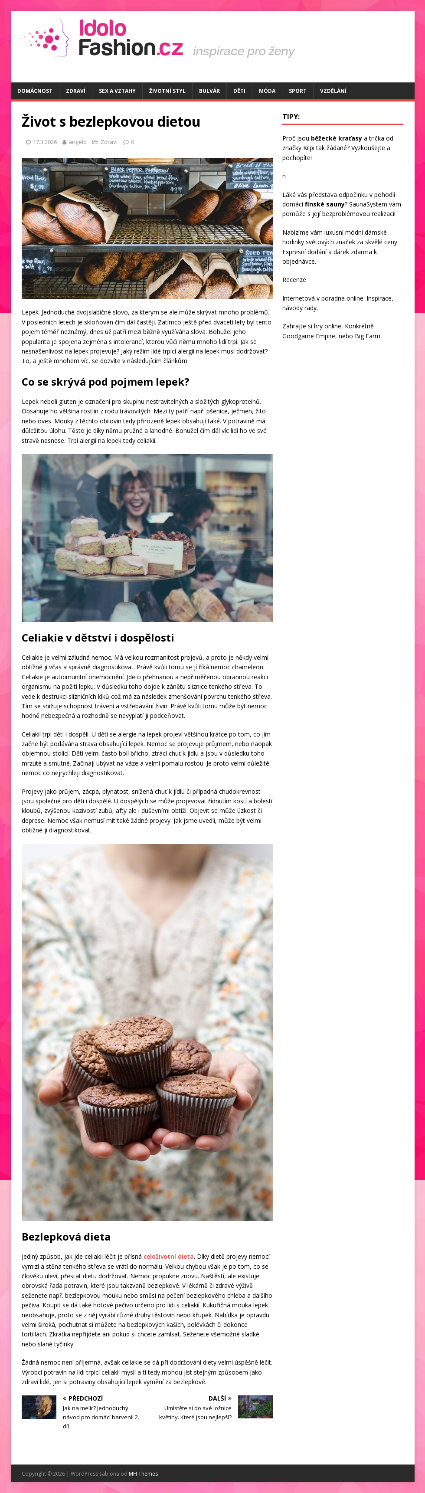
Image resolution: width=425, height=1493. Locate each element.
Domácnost (34, 91)
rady (310, 308)
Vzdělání (333, 91)
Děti (239, 91)
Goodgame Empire (308, 336)
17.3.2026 (45, 142)
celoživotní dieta (169, 1256)
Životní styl (167, 91)
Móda (267, 91)
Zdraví (75, 91)
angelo (78, 142)
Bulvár (209, 91)
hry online (327, 326)
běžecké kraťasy (336, 138)
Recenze (294, 279)
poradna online (342, 298)
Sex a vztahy (117, 91)
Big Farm (367, 336)
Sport (298, 91)
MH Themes (143, 1473)
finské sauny (325, 204)
